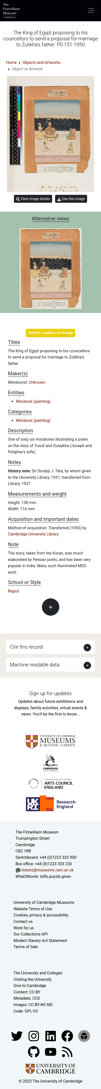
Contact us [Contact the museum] (23, 921)
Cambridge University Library (33, 534)
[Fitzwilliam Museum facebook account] (51, 1035)
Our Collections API (31, 934)
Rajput (13, 591)
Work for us (24, 928)
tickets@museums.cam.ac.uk (47, 870)
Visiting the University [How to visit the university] (33, 979)
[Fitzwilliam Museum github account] (34, 1051)
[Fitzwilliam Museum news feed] (67, 1051)
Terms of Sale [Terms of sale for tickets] (26, 946)
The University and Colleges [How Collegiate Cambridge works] (38, 973)
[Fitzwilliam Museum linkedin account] (67, 1035)
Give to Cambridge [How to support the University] (30, 985)
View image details (33, 199)
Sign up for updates (50, 693)
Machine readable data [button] (34, 665)
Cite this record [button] (26, 647)
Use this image (71, 199)
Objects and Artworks (42, 62)
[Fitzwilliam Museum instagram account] (34, 1035)
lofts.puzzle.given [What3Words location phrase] (55, 876)
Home (11, 62)
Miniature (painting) (33, 401)
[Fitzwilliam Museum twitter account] (17, 1035)
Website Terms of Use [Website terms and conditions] (33, 909)
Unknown (37, 382)
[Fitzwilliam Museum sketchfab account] (84, 1035)
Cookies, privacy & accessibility (41, 915)
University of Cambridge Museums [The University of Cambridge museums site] (44, 902)
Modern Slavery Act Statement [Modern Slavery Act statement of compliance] (40, 940)
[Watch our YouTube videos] (51, 1051)
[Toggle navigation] (91, 11)
